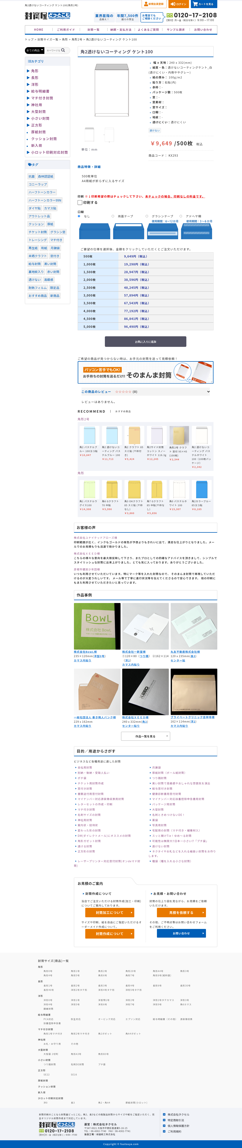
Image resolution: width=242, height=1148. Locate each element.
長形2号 (75, 985)
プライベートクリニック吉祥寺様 (193, 717)
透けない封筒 (161, 846)
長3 (193, 656)
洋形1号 (75, 1000)
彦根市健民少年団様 (87, 569)
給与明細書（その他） (165, 1019)
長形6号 (157, 985)
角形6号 (102, 975)
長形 (35, 77)
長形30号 (185, 985)
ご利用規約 (174, 1131)
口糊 (81, 212)
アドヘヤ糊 (193, 216)
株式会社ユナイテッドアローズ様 (95, 538)
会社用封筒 (85, 767)
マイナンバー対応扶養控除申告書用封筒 (178, 799)
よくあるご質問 (148, 29)
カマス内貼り (82, 660)
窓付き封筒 (85, 788)
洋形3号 (184, 1000)
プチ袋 (102, 1064)
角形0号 (48, 971)
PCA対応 (49, 1019)
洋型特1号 (104, 1000)
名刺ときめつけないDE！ (168, 815)
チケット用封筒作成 (91, 783)
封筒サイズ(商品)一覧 (53, 961)
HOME (38, 29)
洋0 (46, 1102)
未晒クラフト (38, 256)
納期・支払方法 (121, 29)
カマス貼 (50, 208)
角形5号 (75, 975)
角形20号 (131, 971)
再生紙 (33, 248)
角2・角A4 (104, 1102)
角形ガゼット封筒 (89, 841)
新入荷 (36, 145)
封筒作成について (110, 933)
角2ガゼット (105, 1033)
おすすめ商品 (38, 295)
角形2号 (84, 419)
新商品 (54, 295)
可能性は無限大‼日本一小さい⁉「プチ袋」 (180, 841)
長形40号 (49, 989)
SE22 (47, 1074)
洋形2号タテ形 (79, 989)
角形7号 (130, 975)
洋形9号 (157, 1004)
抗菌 (32, 176)
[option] (111, 90)
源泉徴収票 (186, 1019)
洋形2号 (130, 1000)
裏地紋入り (36, 271)
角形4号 (48, 975)
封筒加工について (110, 912)
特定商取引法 (176, 1120)
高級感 (48, 279)
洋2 (127, 660)
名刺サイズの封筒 (89, 815)
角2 (144, 721)
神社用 (36, 104)
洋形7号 (130, 1004)
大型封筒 (158, 809)
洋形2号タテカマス (163, 1000)
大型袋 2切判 (51, 1053)
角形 (81, 473)
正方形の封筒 (86, 851)
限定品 (54, 287)
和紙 (44, 248)
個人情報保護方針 (178, 1126)
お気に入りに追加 (145, 341)
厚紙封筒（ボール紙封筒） (169, 773)
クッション (36, 224)
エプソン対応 (133, 1019)
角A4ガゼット (133, 1033)
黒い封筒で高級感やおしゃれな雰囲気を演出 (181, 783)
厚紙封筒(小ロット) (137, 1102)
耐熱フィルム (38, 287)
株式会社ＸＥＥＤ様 (87, 553)
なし (87, 216)
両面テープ (125, 216)
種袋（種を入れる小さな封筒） (172, 861)
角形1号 (75, 971)
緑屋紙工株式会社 (105, 1134)
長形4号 (130, 985)
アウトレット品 (39, 216)
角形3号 (184, 971)
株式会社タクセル (178, 1114)
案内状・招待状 (88, 825)
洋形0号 (48, 1000)
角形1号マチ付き (53, 1033)
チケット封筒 (38, 232)
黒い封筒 (50, 263)
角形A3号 (76, 1053)
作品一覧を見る (145, 736)
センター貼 (178, 660)
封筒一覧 (94, 29)
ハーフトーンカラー (42, 192)
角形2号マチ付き (80, 1033)
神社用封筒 (85, 820)
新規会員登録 (156, 4)
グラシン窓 (57, 232)
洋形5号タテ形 (134, 989)
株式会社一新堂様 (134, 652)
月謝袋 (156, 767)
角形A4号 (158, 971)
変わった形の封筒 (89, 830)
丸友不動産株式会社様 (185, 652)
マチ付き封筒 (86, 809)
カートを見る (205, 4)
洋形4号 (48, 1004)
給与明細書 (40, 91)
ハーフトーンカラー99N (45, 200)
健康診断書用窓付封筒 (166, 794)
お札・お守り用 (52, 1043)
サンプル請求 (176, 29)
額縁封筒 (49, 1008)
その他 (74, 1043)
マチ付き (56, 240)
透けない (155, 130)
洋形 (35, 84)
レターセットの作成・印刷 (95, 804)
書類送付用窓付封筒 (91, 794)
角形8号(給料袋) (162, 975)
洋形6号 (102, 1004)
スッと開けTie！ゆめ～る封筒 (172, 836)
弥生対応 (76, 1019)
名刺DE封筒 (77, 1064)
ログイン (181, 4)
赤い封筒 (53, 271)
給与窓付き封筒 (162, 788)
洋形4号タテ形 (106, 989)
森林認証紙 (45, 176)
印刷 (81, 196)
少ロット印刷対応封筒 (51, 1098)
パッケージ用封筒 (163, 804)
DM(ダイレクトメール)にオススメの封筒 (104, 836)
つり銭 (144, 656)
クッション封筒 (44, 138)
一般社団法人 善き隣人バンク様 (95, 717)
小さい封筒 (40, 118)
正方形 (36, 125)
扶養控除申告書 (52, 1023)
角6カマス (186, 1004)
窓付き (54, 256)
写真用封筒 (159, 825)
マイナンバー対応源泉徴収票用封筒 (101, 799)
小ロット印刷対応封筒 (49, 152)
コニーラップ (38, 184)
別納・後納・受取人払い (94, 773)
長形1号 (48, 985)
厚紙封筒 (38, 131)
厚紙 (50, 224)
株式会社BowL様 (85, 652)
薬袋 (155, 820)
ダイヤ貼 (35, 208)
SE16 (74, 1074)
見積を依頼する (181, 912)
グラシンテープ (162, 216)
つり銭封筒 (159, 778)
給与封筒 (35, 263)
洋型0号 (99, 656)
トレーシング (38, 240)
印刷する (90, 202)
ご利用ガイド (66, 29)
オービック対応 (107, 1019)
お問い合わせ (203, 29)
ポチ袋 (82, 778)
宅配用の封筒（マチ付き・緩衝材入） (177, 830)
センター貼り (131, 726)
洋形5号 (75, 1004)
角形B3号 (103, 1053)
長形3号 (102, 985)
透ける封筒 (85, 846)
